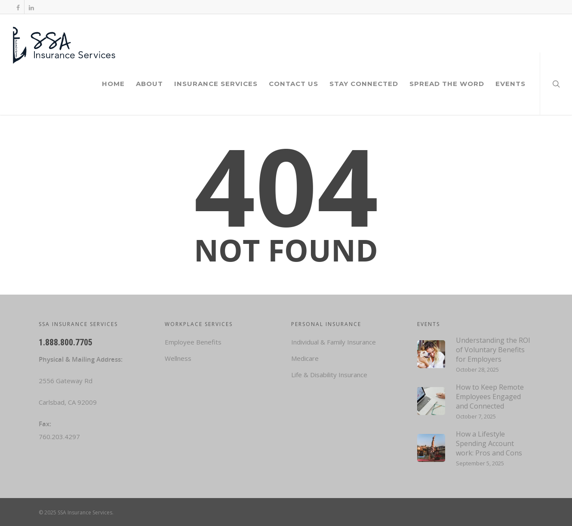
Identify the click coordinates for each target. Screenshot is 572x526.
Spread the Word (446, 84)
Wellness (178, 358)
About (149, 84)
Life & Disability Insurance (329, 374)
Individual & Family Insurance (333, 342)
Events (510, 84)
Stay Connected (363, 84)
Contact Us (293, 84)
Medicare (305, 358)
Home (113, 84)
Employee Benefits (193, 342)
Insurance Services (216, 84)
